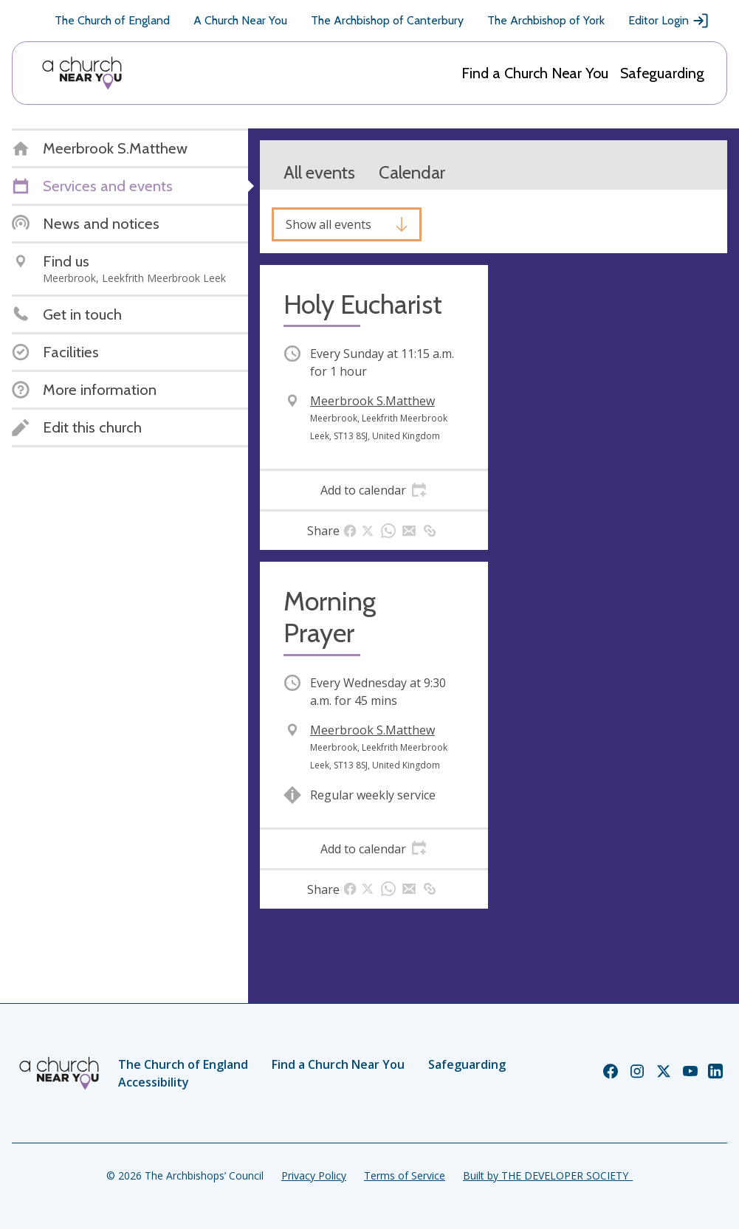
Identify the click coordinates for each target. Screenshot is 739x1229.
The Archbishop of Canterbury (387, 20)
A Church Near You (240, 20)
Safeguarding (662, 73)
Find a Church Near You (534, 73)
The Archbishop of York (546, 20)
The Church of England (112, 20)
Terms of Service (404, 1175)
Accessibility (153, 1082)
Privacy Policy (313, 1175)
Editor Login (668, 21)
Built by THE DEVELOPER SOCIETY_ (548, 1175)
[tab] (374, 490)
